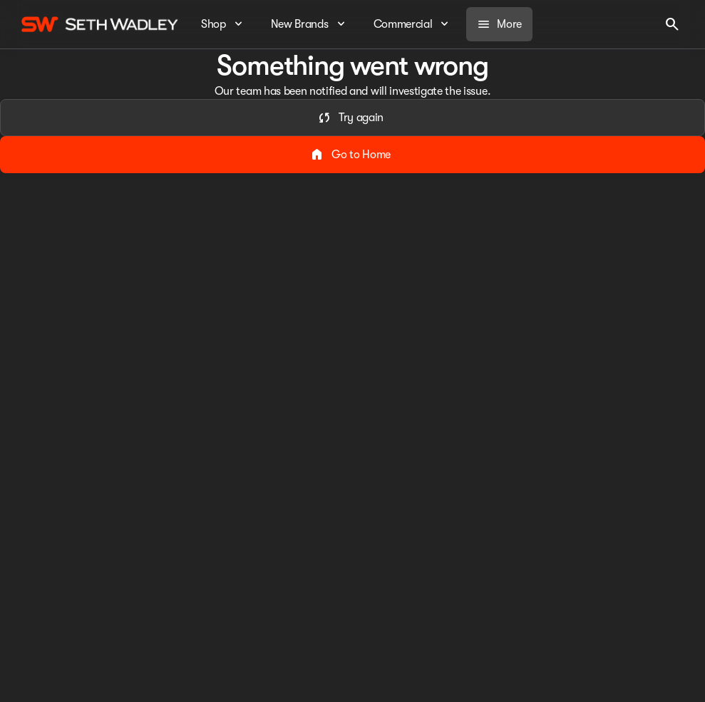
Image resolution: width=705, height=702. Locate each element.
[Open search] (672, 24)
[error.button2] (352, 154)
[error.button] (352, 117)
